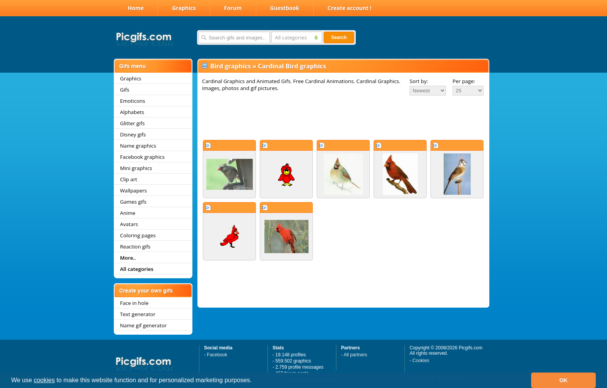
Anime (127, 212)
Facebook (217, 354)
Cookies (420, 360)
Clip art (128, 179)
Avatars (129, 224)
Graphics (183, 8)
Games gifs (133, 201)
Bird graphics (230, 66)
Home (136, 8)
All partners (355, 354)
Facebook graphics (142, 156)
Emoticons (132, 100)
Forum (233, 8)
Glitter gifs (132, 123)
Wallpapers (133, 190)
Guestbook (285, 8)
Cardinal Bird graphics (292, 66)
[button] (255, 381)
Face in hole (134, 303)
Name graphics (138, 145)
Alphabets (132, 112)
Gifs (124, 89)
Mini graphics (136, 168)
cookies (44, 380)
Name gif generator (143, 325)
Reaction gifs (135, 246)
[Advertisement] (343, 117)
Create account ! (350, 8)
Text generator (137, 314)
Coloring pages (138, 235)
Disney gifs (133, 134)
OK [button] (563, 380)
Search (338, 37)
